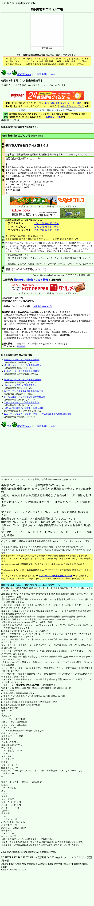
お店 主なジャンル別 (42, 306)
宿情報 (29, 279)
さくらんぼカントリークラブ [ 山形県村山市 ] (25, 397)
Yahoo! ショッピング (72, 106)
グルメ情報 (41, 279)
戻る (6, 74)
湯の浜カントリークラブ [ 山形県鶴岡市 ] (23, 365)
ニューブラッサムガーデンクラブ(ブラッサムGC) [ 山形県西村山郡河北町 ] (38, 414)
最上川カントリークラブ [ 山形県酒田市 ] (23, 379)
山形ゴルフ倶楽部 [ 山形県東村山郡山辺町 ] (24, 408)
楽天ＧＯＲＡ (26, 631)
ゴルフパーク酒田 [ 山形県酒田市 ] (20, 385)
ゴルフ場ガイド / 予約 (46, 223)
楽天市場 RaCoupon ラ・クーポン (63, 103)
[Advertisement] (47, 453)
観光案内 (21, 346)
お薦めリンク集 (53, 117)
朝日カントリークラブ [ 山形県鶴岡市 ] (22, 371)
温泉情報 (18, 279)
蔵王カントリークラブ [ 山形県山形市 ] (22, 359)
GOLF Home (21, 74)
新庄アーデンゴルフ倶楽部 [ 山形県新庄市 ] (24, 391)
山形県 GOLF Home (45, 74)
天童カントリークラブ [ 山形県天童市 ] (22, 402)
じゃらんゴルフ (41, 631)
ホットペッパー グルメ (67, 619)
